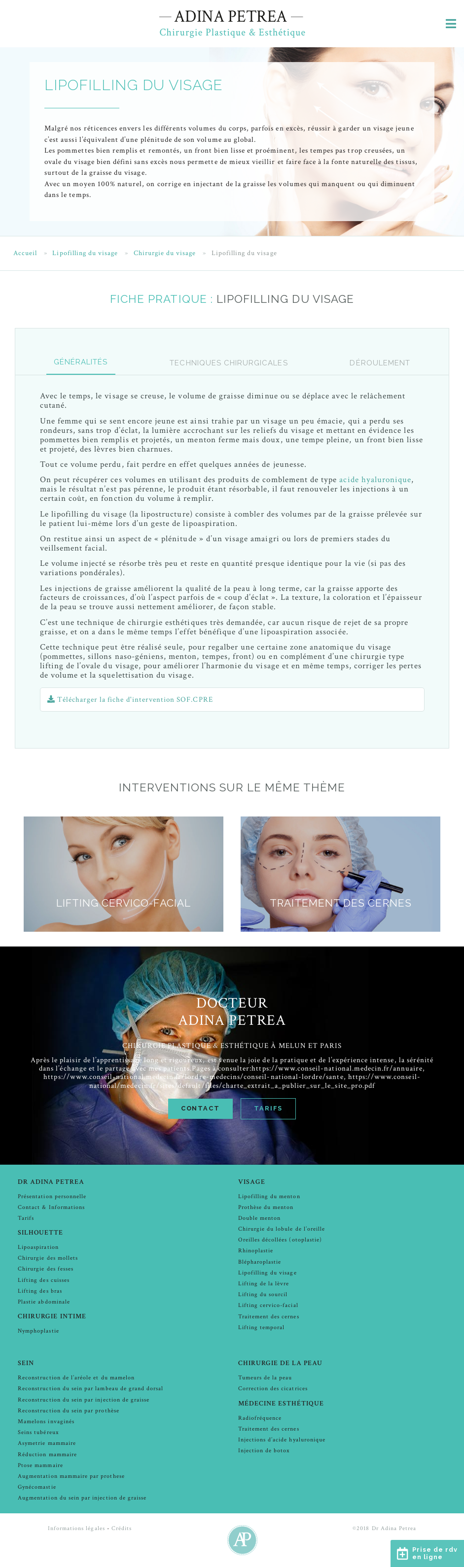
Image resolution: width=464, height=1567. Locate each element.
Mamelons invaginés (46, 1421)
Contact (200, 1108)
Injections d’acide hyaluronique (282, 1439)
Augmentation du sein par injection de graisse (82, 1498)
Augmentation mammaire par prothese (71, 1476)
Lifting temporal (261, 1327)
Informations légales (76, 1528)
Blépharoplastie (260, 1262)
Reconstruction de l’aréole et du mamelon (76, 1377)
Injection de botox (264, 1450)
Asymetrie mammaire (47, 1443)
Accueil (25, 254)
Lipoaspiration (38, 1247)
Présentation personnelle (52, 1196)
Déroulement (380, 363)
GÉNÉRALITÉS (81, 362)
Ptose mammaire (40, 1465)
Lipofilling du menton (269, 1196)
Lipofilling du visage (85, 254)
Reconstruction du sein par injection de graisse (83, 1400)
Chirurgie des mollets (48, 1258)
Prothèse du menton (266, 1207)
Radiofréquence (260, 1418)
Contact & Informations (51, 1207)
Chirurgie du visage (165, 254)
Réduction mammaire (47, 1454)
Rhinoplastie (256, 1250)
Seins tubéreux (38, 1432)
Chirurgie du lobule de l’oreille (281, 1229)
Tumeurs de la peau (265, 1377)
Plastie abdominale (44, 1302)
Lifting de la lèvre (263, 1283)
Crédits (121, 1528)
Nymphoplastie (38, 1331)
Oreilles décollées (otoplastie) (280, 1239)
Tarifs (268, 1108)
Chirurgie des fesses (45, 1269)
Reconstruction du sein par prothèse (68, 1410)
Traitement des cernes (268, 1316)
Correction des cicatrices (273, 1388)
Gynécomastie (37, 1487)
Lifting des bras (40, 1291)
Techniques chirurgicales (228, 363)
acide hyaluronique (375, 479)
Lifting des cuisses (44, 1280)
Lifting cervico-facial (268, 1305)
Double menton (259, 1218)
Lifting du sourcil (263, 1294)
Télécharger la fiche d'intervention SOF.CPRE (130, 699)
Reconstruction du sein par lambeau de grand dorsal (91, 1388)
